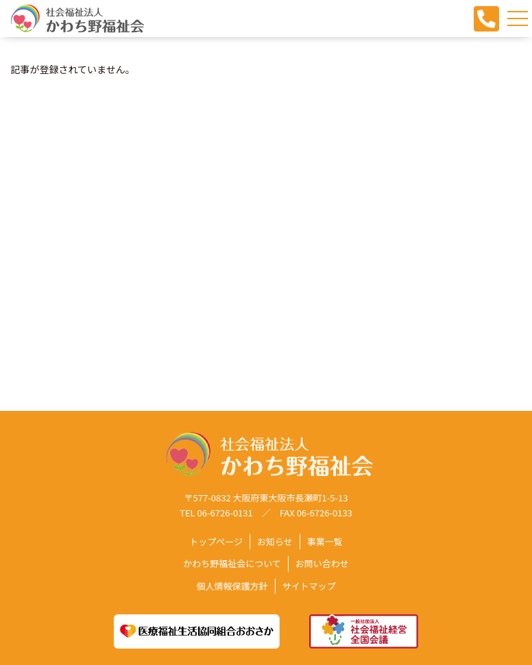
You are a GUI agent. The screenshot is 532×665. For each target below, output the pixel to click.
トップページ (216, 542)
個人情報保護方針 (231, 585)
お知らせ (275, 542)
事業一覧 (325, 542)
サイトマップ (309, 585)
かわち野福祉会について (232, 563)
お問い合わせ (322, 563)
